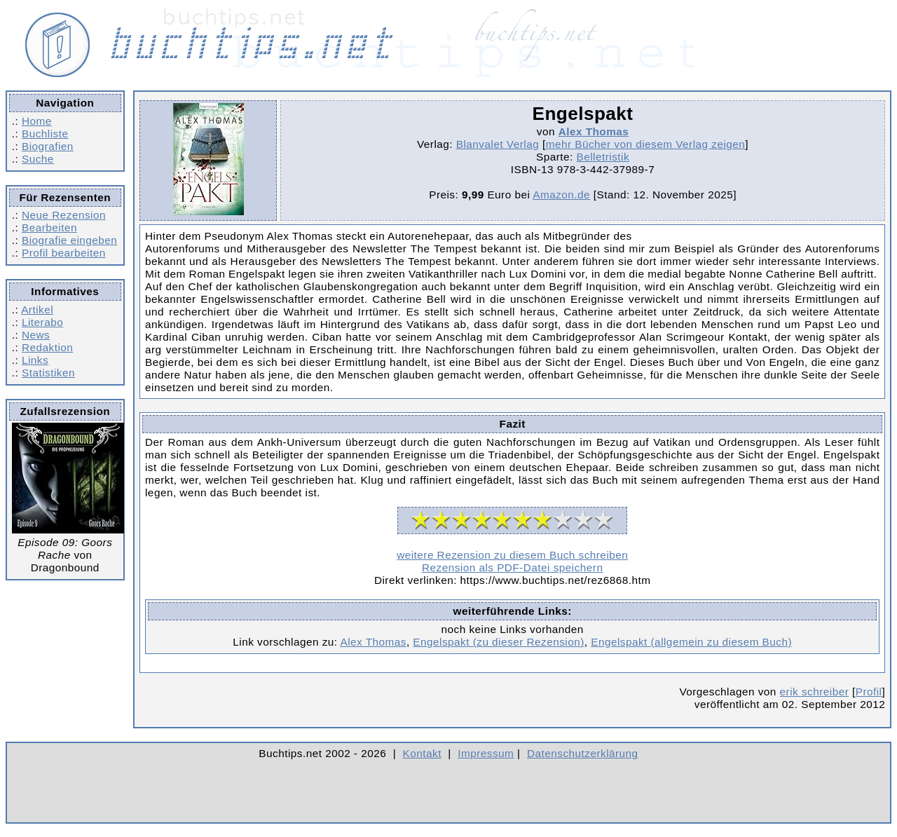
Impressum (486, 753)
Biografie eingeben (69, 240)
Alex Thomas (594, 131)
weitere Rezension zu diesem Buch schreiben (512, 555)
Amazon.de (561, 194)
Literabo (42, 322)
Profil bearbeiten (64, 253)
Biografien (48, 146)
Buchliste (45, 134)
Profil (869, 692)
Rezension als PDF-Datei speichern (512, 567)
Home (37, 121)
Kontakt (422, 753)
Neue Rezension (64, 215)
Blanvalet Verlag (497, 144)
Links (35, 360)
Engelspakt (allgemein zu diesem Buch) (691, 642)
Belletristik (603, 157)
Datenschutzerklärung (582, 753)
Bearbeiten (49, 227)
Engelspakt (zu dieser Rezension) (498, 642)
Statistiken (48, 373)
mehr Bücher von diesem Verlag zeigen (646, 144)
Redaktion (47, 347)
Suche (38, 159)
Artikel (37, 309)
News (36, 335)
